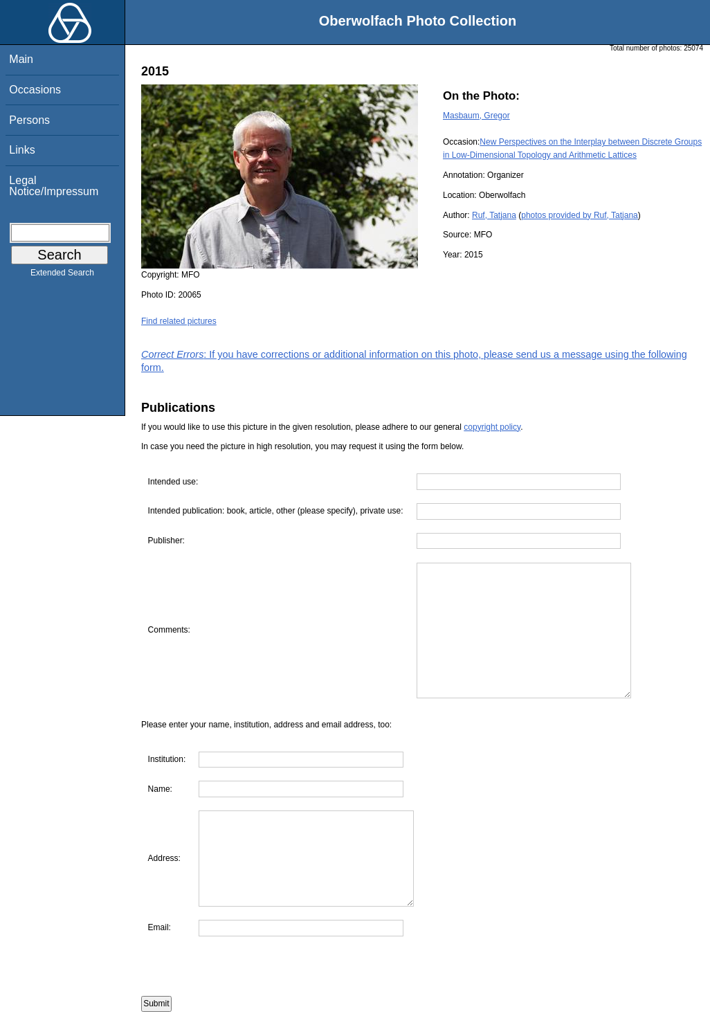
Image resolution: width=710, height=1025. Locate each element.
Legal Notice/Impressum (53, 185)
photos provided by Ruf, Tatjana (579, 215)
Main (21, 59)
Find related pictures (179, 321)
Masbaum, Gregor (476, 115)
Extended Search (62, 275)
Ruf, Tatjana (494, 215)
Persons (29, 120)
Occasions (35, 90)
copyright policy (492, 427)
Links (22, 150)
